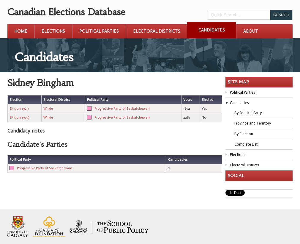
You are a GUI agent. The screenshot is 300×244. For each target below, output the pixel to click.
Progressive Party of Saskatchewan (122, 108)
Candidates (211, 30)
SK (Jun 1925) (19, 117)
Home (20, 31)
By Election (243, 134)
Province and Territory (252, 123)
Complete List (246, 144)
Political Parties (99, 31)
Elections (53, 31)
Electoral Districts (156, 31)
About (250, 31)
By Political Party (248, 113)
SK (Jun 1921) (19, 108)
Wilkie (48, 108)
